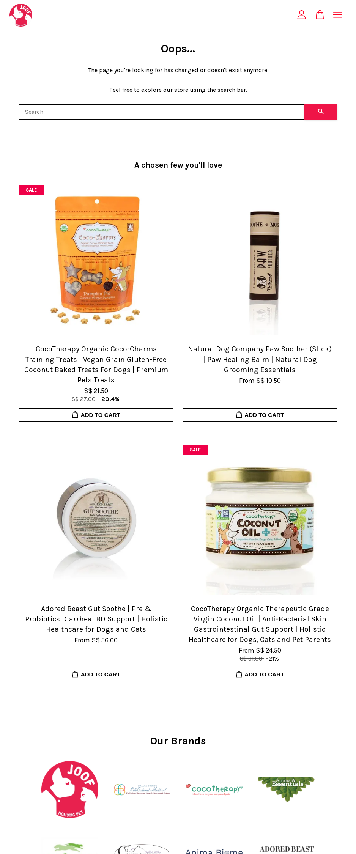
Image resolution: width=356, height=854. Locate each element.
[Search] (161, 112)
